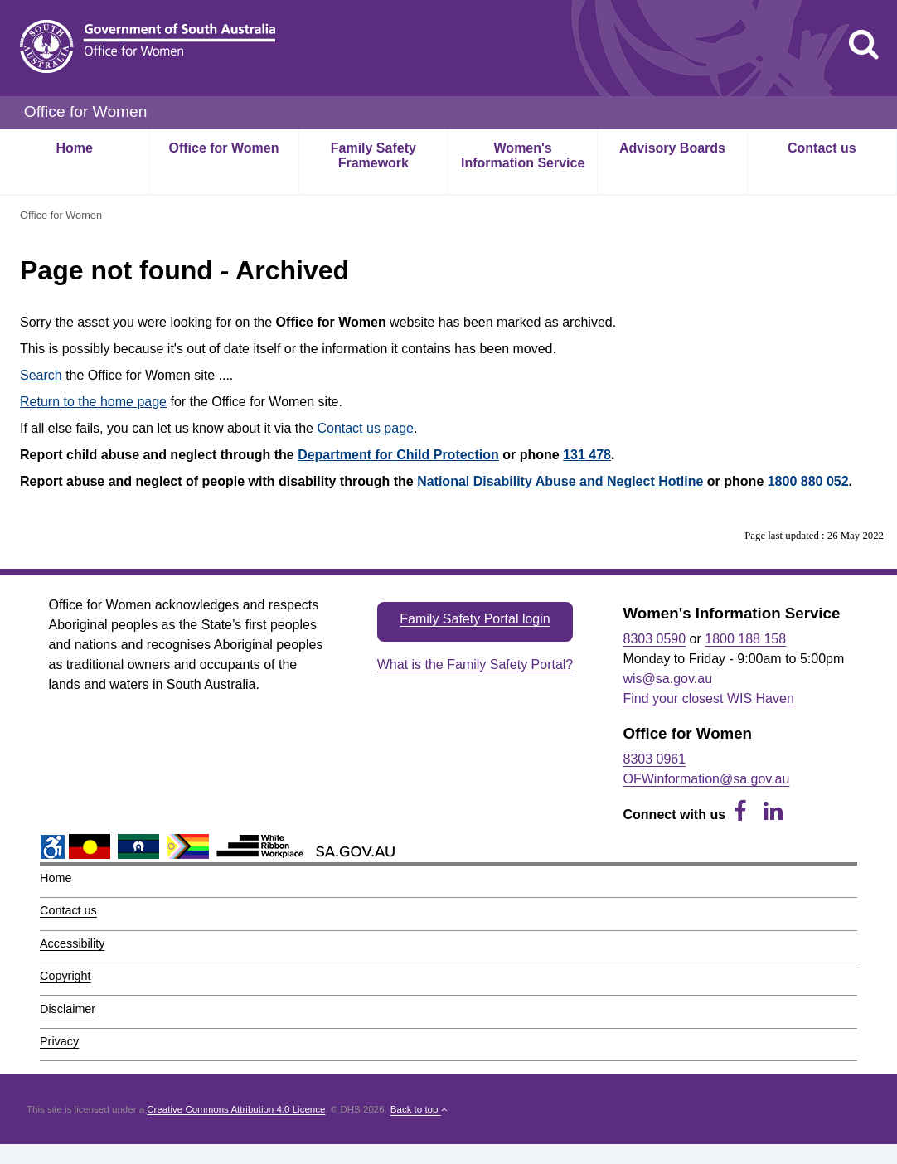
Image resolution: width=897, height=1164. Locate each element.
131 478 (587, 455)
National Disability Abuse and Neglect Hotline (560, 481)
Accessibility (72, 943)
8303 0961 (654, 759)
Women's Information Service (522, 155)
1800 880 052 (808, 481)
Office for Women (223, 148)
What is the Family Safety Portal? (475, 664)
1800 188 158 (745, 639)
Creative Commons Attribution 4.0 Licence (236, 1109)
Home (74, 148)
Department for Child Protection (398, 455)
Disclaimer (67, 1009)
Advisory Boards (672, 148)
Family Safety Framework (373, 155)
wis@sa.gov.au (668, 679)
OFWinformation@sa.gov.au (706, 779)
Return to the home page (93, 402)
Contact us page (365, 428)
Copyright (65, 975)
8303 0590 (654, 639)
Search (41, 375)
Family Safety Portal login (475, 619)
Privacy (59, 1041)
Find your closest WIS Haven (708, 698)
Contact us (822, 148)
